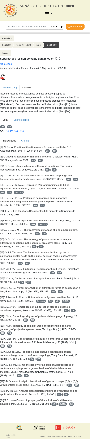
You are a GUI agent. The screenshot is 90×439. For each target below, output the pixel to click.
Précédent (7, 38)
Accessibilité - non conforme (53, 436)
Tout (53, 26)
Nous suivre (74, 436)
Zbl (2, 127)
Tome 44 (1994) (23, 45)
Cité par (25, 140)
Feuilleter (6, 45)
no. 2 (39, 45)
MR (9, 127)
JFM (33, 224)
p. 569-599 (52, 45)
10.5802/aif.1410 (15, 131)
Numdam (19, 192)
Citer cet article (21, 120)
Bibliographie (9, 140)
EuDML (66, 301)
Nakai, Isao (6, 64)
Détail (6, 120)
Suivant (5, 53)
